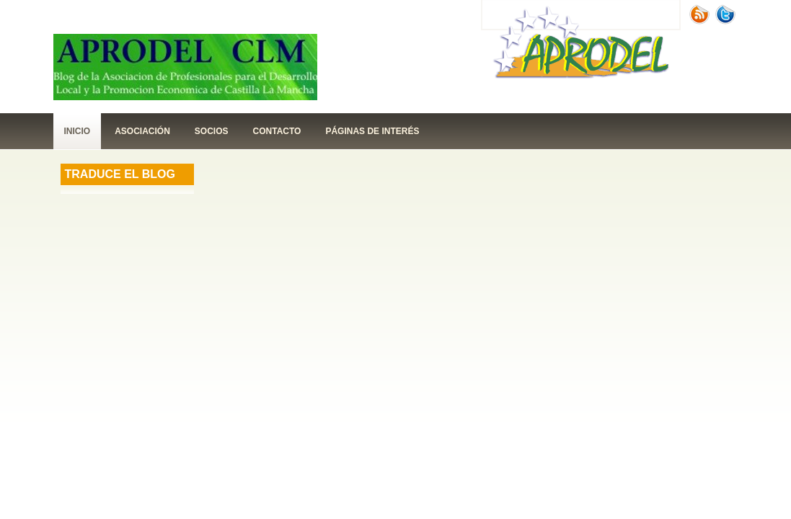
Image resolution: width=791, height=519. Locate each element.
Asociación (142, 131)
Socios (212, 131)
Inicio (77, 131)
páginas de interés (372, 131)
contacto (277, 131)
